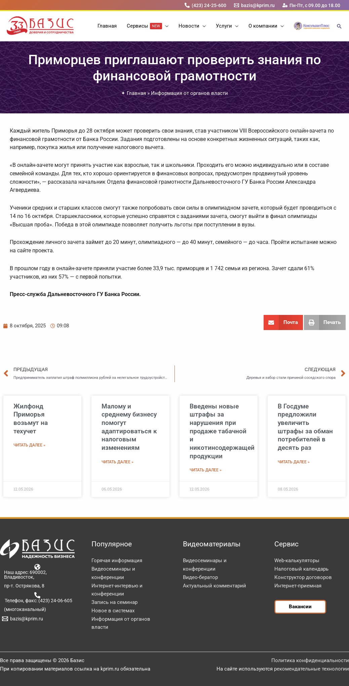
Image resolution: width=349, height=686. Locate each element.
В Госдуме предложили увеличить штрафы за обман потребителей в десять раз (305, 427)
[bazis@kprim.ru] (254, 5)
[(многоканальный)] (24, 609)
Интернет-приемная (297, 586)
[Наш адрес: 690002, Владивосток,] (37, 571)
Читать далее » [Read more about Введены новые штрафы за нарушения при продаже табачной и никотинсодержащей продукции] (206, 470)
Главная (136, 93)
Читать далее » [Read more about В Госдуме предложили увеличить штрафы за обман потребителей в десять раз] (294, 462)
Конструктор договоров (303, 577)
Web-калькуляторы (296, 560)
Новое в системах (112, 611)
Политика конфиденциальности (310, 660)
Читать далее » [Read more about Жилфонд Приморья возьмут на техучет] (29, 445)
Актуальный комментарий (214, 586)
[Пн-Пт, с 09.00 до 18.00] (311, 5)
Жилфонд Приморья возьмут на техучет (30, 418)
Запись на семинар (114, 602)
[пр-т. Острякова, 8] (23, 585)
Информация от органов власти (189, 93)
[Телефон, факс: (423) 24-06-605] (37, 597)
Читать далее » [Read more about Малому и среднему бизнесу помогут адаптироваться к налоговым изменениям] (117, 462)
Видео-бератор (200, 577)
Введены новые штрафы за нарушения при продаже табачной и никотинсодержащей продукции (222, 431)
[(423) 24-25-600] (205, 5)
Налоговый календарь (301, 569)
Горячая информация (116, 560)
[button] (165, 26)
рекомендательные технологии (311, 669)
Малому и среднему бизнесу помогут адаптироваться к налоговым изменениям (129, 427)
